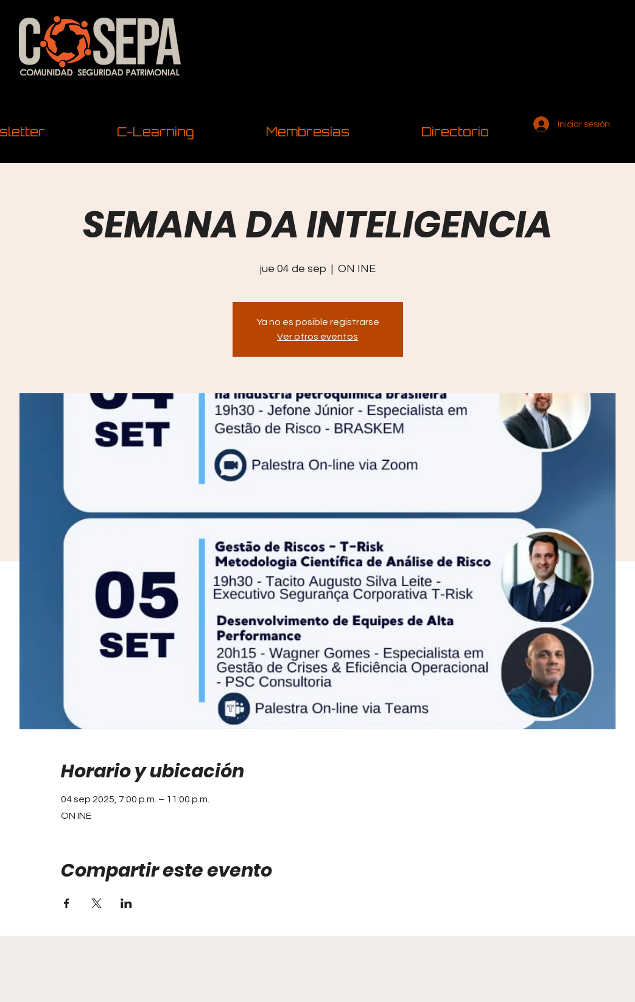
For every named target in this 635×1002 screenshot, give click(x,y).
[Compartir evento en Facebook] (66, 903)
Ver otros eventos (317, 337)
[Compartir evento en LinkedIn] (126, 903)
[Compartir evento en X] (96, 903)
